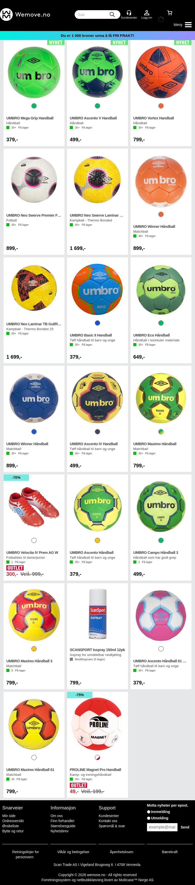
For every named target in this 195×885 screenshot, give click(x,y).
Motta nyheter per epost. (167, 805)
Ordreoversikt (13, 821)
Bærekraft (169, 852)
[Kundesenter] (129, 12)
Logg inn (146, 13)
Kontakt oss (108, 821)
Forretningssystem (56, 880)
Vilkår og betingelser (73, 852)
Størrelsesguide (63, 826)
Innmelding (160, 812)
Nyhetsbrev (60, 831)
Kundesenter (109, 816)
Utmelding (159, 818)
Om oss (57, 816)
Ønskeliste (10, 826)
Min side (8, 816)
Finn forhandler (62, 821)
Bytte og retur (13, 831)
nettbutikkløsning (90, 880)
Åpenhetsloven (121, 852)
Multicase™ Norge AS (136, 880)
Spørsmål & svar (112, 826)
